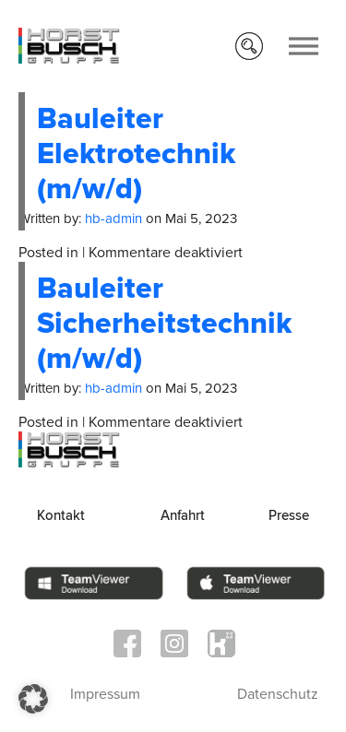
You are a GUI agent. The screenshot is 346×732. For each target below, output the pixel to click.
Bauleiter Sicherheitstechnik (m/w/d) (164, 324)
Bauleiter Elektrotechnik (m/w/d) (136, 154)
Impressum (105, 694)
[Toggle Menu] (303, 45)
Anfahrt (183, 516)
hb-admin (113, 218)
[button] (33, 699)
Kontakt (61, 516)
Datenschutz (277, 694)
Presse (288, 516)
